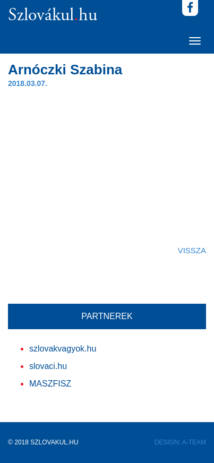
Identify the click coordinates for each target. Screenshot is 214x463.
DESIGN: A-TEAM (180, 442)
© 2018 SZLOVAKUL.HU (43, 442)
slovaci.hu (48, 366)
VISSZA (192, 250)
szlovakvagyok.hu (62, 348)
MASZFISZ (50, 383)
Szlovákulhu (52, 16)
